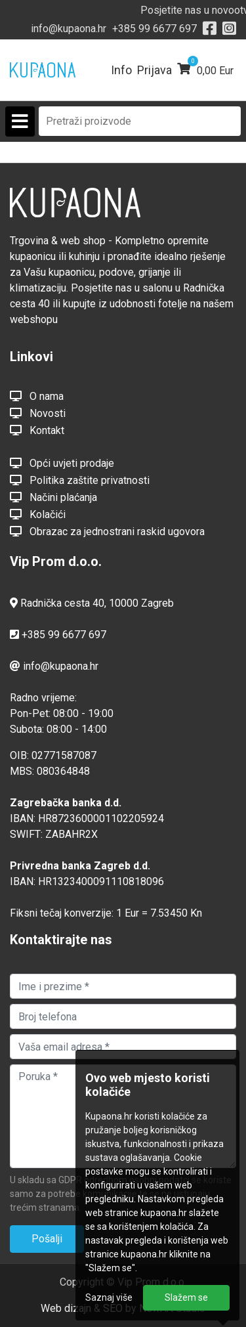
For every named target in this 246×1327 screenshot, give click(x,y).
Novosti (38, 413)
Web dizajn (66, 1308)
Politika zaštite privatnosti (80, 480)
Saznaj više (109, 1297)
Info (121, 70)
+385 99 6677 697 (154, 28)
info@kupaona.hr (68, 28)
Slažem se (186, 1297)
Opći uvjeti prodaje (62, 463)
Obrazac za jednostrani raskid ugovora (107, 531)
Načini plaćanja (53, 497)
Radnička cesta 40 (62, 603)
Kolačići (38, 514)
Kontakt (37, 430)
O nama (37, 396)
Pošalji (46, 1238)
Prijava (154, 70)
